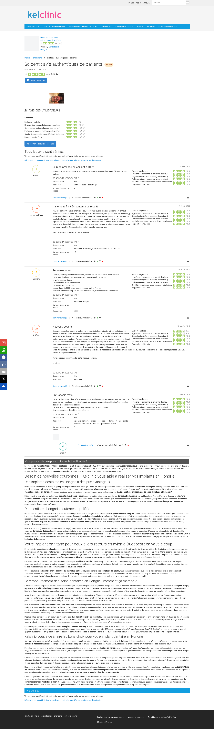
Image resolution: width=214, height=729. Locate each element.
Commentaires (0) (60, 198)
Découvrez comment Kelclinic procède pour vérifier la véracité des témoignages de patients (62, 160)
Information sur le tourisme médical (162, 26)
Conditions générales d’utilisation (162, 717)
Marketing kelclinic (135, 717)
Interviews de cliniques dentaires (83, 26)
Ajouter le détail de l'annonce (40, 143)
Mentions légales (104, 722)
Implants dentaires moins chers (110, 717)
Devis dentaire (33, 26)
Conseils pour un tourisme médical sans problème (122, 26)
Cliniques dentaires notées (54, 26)
